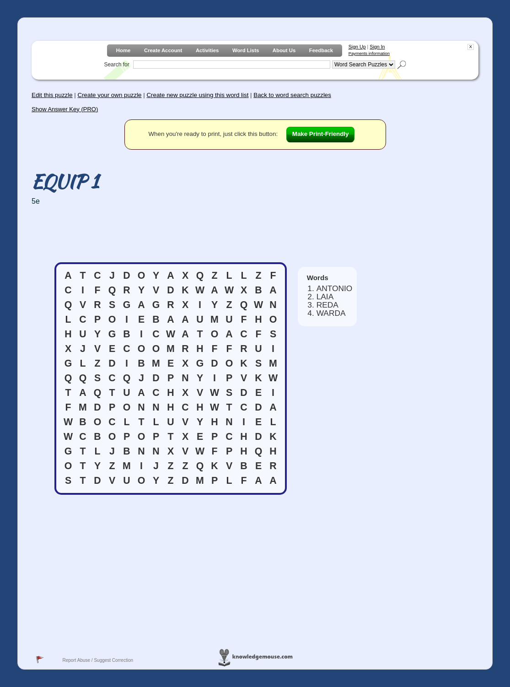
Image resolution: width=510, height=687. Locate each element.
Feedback (321, 50)
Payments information (369, 53)
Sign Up (357, 46)
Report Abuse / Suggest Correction (97, 660)
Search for (116, 64)
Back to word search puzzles (292, 95)
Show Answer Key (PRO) (65, 109)
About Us (284, 50)
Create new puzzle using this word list (197, 95)
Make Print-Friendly (320, 133)
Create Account (163, 50)
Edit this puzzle (52, 95)
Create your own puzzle (110, 95)
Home (123, 50)
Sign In (377, 46)
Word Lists (245, 50)
